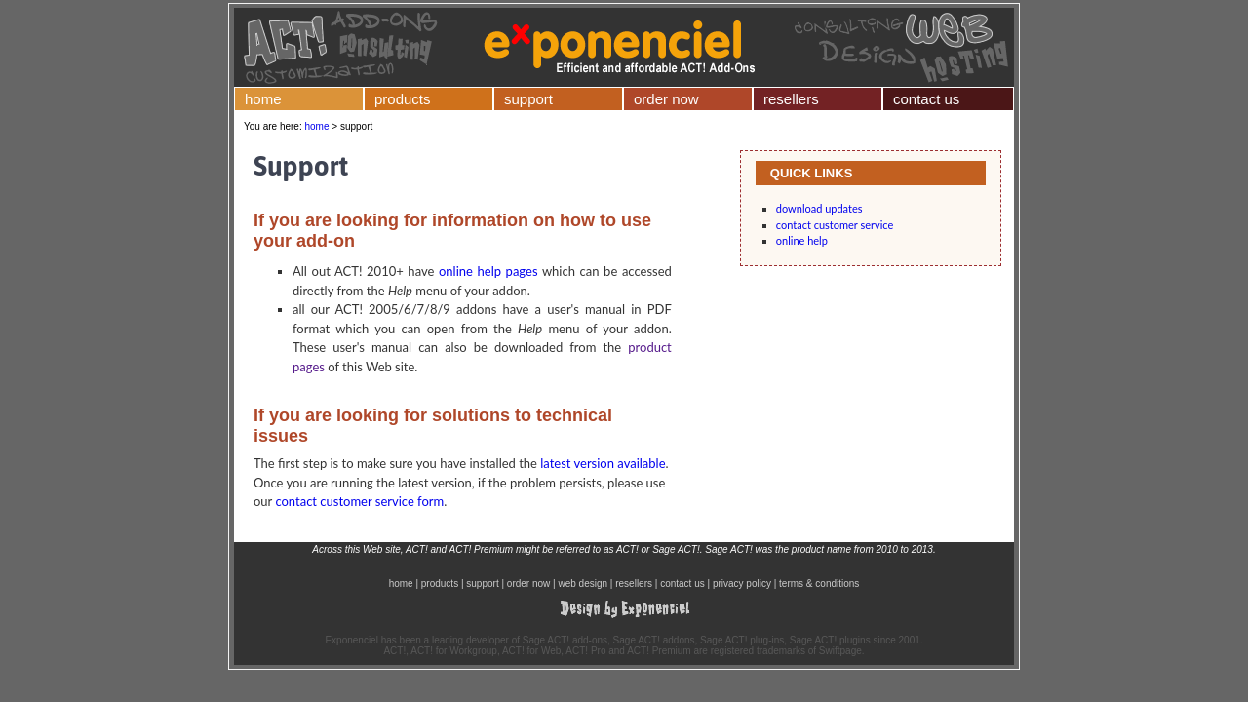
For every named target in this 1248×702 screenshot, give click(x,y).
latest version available (602, 463)
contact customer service (834, 224)
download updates (819, 208)
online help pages (488, 271)
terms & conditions (819, 583)
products (402, 99)
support (528, 99)
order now (666, 99)
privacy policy (742, 583)
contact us (926, 99)
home (263, 99)
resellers (791, 99)
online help (802, 240)
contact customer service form (359, 501)
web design (582, 583)
